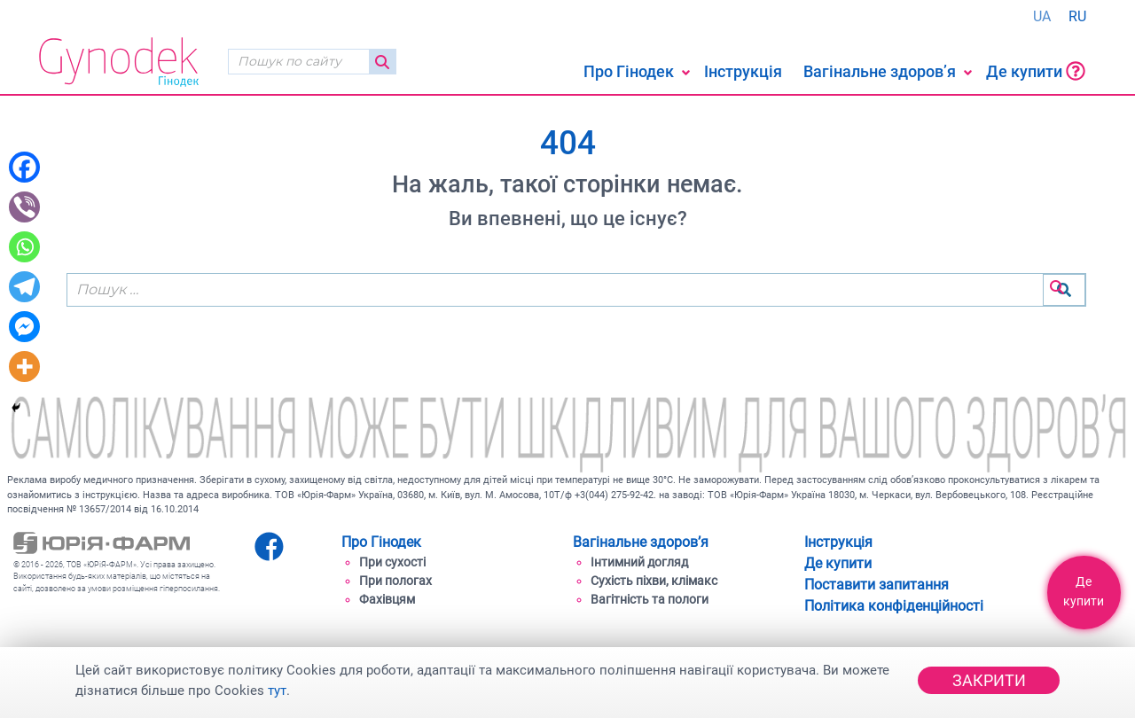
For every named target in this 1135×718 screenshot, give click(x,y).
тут (277, 690)
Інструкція (743, 71)
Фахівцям (387, 599)
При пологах (395, 581)
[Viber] (24, 206)
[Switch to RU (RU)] (1077, 16)
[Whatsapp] (24, 246)
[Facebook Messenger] (24, 326)
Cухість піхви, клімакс (654, 581)
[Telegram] (24, 286)
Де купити (1035, 71)
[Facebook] (24, 167)
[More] (24, 366)
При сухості (392, 562)
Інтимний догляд (639, 562)
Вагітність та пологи (649, 599)
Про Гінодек (628, 71)
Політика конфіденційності (893, 605)
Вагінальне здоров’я (879, 71)
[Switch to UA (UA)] (1042, 16)
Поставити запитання (876, 584)
